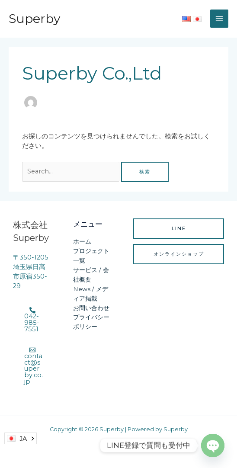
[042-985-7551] (32, 319)
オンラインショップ (179, 254)
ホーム (82, 241)
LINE (179, 228)
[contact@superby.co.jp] (32, 366)
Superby (34, 18)
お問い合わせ (91, 308)
